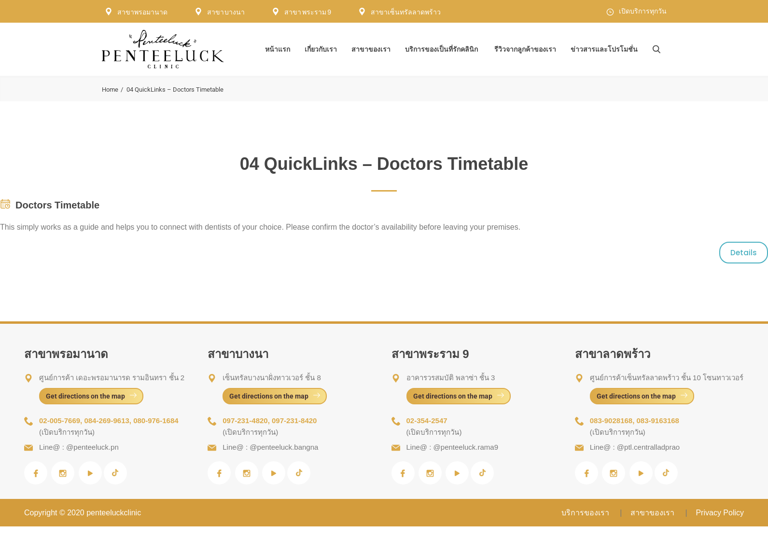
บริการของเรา (586, 513)
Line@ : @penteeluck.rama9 (452, 447)
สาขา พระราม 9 (307, 12)
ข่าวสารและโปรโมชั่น (604, 49)
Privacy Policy (720, 513)
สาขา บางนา (226, 12)
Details (743, 253)
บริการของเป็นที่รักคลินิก (441, 49)
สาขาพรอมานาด (142, 12)
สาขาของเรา (371, 49)
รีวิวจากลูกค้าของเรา (525, 49)
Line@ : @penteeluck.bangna (270, 447)
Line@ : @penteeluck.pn (79, 447)
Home (110, 89)
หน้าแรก (277, 49)
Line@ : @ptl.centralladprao (635, 447)
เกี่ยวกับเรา (321, 49)
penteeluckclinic (113, 513)
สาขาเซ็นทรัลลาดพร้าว (406, 12)
